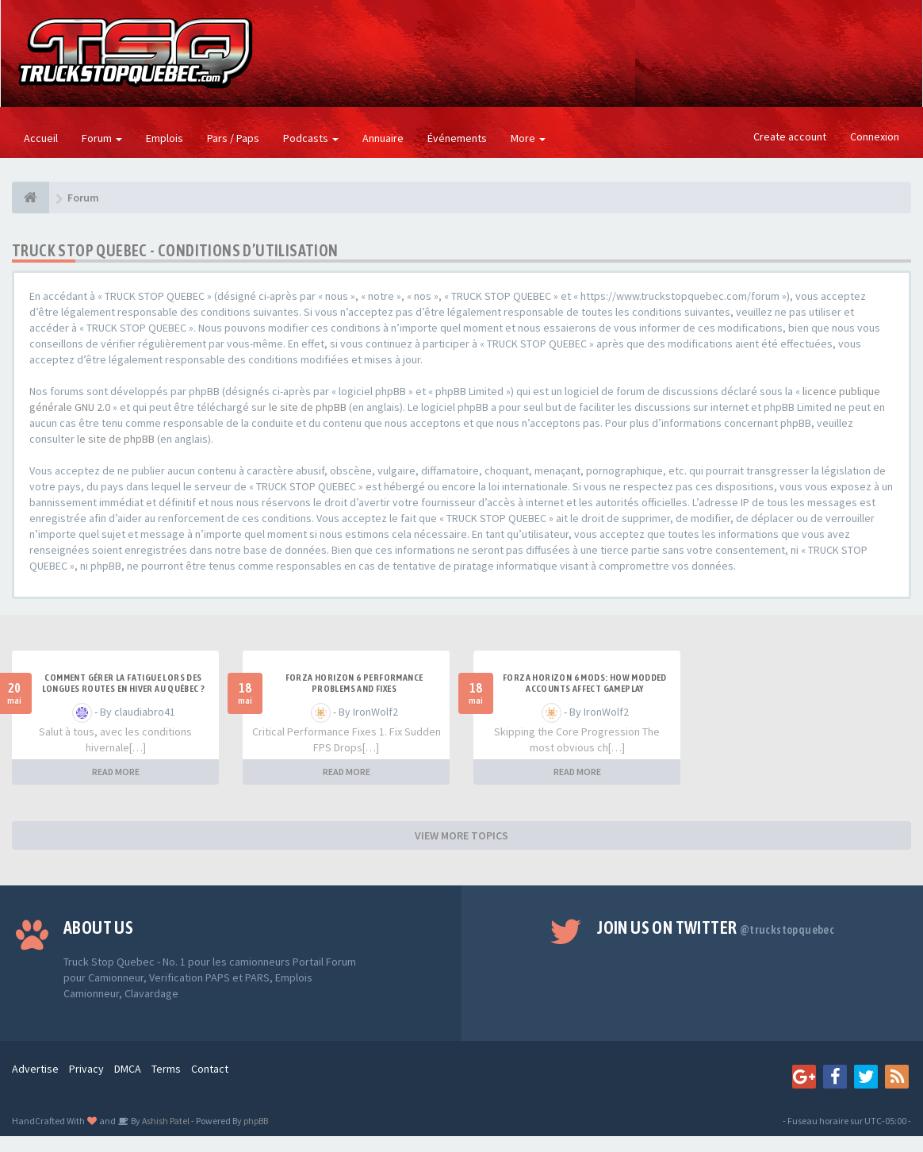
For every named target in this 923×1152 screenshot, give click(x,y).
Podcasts (311, 138)
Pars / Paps (233, 138)
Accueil (41, 138)
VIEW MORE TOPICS (461, 835)
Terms (166, 1069)
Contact (209, 1069)
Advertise (35, 1069)
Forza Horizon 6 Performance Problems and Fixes (354, 683)
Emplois (164, 138)
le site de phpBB (308, 407)
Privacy (86, 1069)
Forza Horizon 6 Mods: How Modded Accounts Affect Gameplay (585, 683)
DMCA (127, 1069)
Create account (789, 136)
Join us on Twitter (715, 927)
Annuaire (383, 138)
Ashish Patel (165, 1121)
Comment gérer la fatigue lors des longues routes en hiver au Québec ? (123, 683)
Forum (102, 138)
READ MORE (116, 772)
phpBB (255, 1121)
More (528, 138)
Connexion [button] (874, 136)
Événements (457, 138)
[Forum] (30, 197)
